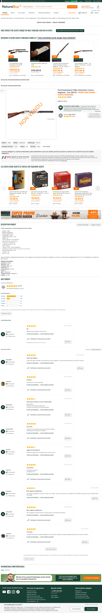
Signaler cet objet (95, 224)
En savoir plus (63, 160)
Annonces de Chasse (7, 18)
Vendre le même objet (83, 224)
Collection (31, 13)
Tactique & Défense (44, 13)
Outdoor (56, 13)
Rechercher (72, 7)
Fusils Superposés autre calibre (46, 18)
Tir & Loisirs (21, 13)
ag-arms (69, 114)
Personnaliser (76, 609)
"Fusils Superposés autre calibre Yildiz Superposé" (56, 38)
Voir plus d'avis (51, 549)
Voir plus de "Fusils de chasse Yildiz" (11, 85)
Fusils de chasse (19, 18)
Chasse (5, 13)
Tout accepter (91, 609)
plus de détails (46, 146)
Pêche (13, 13)
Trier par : (88, 349)
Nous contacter (97, 1)
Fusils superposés (30, 18)
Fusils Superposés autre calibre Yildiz (68, 18)
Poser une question (94, 114)
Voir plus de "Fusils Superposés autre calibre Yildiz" (15, 79)
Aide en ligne (88, 1)
